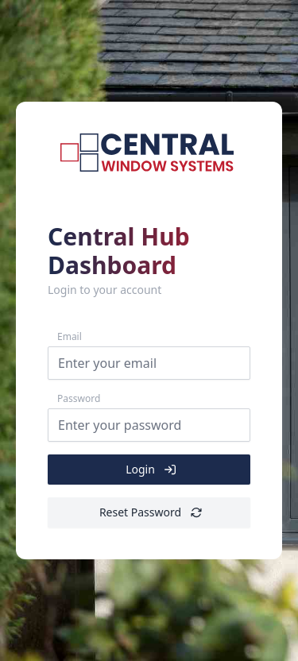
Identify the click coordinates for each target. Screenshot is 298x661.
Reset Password (150, 512)
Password (78, 398)
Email (69, 336)
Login (151, 469)
